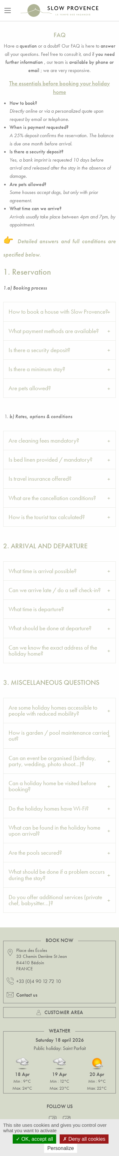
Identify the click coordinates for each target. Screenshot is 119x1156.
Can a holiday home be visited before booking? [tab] (52, 786)
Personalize (60, 1148)
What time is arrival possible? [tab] (42, 571)
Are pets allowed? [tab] (30, 388)
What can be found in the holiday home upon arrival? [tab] (54, 831)
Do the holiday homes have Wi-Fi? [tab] (49, 808)
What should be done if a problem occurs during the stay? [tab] (57, 875)
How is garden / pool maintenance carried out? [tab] (59, 736)
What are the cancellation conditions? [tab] (52, 498)
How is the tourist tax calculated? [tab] (47, 517)
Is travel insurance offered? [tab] (40, 479)
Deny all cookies (84, 1139)
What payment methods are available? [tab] (54, 331)
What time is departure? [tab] (36, 609)
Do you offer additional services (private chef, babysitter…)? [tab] (55, 900)
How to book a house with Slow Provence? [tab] (58, 312)
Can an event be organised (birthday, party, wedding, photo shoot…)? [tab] (52, 761)
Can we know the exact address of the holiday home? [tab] (53, 651)
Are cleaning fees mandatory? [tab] (44, 440)
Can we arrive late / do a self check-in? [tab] (55, 590)
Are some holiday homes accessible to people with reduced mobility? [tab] (53, 711)
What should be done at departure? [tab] (50, 628)
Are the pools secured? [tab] (35, 853)
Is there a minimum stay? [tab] (37, 369)
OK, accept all (34, 1139)
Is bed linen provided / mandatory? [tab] (50, 460)
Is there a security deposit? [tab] (39, 350)
